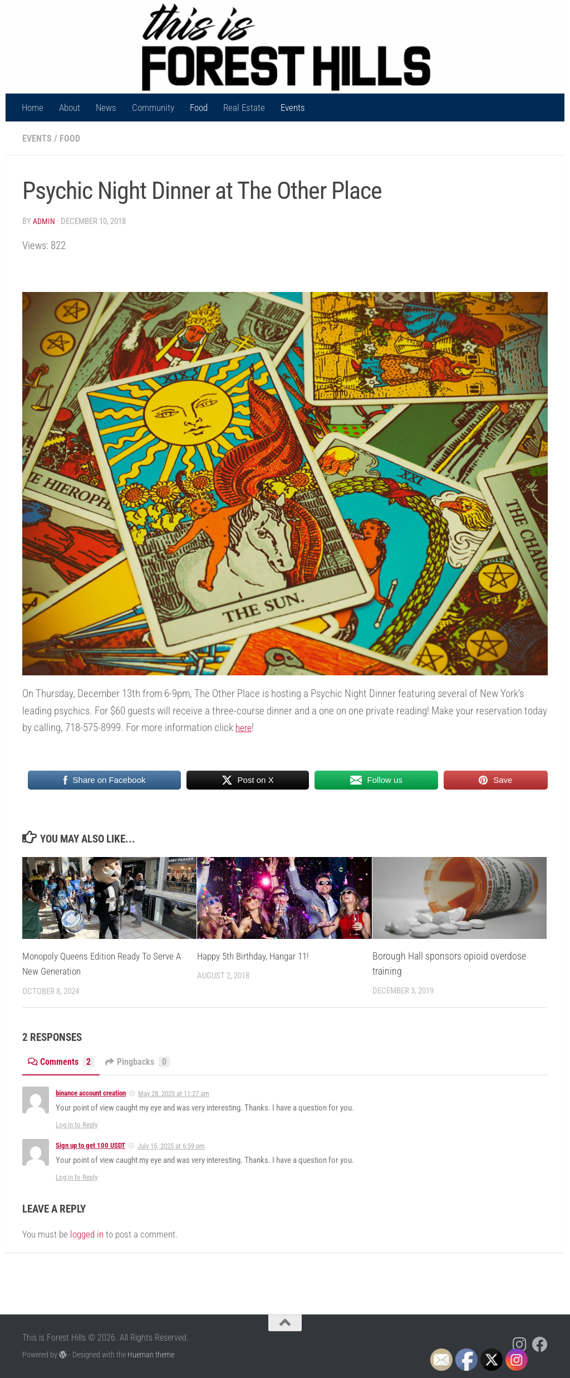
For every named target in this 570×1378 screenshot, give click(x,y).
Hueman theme (150, 1354)
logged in (87, 1233)
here (244, 726)
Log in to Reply (76, 1124)
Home (32, 107)
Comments (62, 1061)
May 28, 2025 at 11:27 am (173, 1093)
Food (199, 107)
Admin (44, 221)
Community (153, 107)
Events (293, 107)
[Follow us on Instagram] (520, 1344)
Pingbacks (143, 1061)
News (106, 107)
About (69, 107)
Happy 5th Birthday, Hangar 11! (257, 955)
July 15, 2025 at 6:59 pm (171, 1145)
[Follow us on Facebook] (540, 1344)
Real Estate (244, 107)
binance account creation (91, 1092)
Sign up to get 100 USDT (90, 1145)
